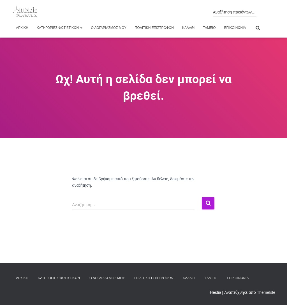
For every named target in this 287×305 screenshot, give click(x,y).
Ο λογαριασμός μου (108, 28)
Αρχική (22, 28)
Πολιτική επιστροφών (154, 28)
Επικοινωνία (235, 28)
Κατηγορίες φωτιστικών (59, 28)
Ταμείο (209, 28)
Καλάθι (188, 28)
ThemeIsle (266, 292)
